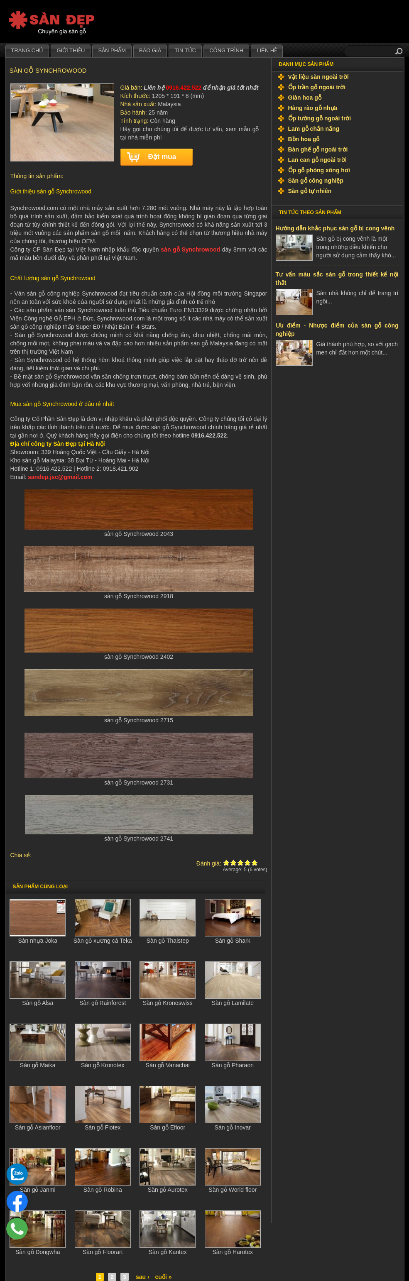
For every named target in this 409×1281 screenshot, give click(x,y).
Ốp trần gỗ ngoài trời (317, 87)
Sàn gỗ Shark (232, 940)
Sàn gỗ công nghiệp (315, 180)
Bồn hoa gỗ (304, 139)
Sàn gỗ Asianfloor (38, 1127)
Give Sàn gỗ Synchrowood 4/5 (247, 862)
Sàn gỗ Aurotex (168, 1189)
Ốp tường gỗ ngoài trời (319, 118)
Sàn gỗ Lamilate (233, 1003)
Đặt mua (162, 157)
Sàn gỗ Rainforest (102, 1003)
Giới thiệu (70, 50)
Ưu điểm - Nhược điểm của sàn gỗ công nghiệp (337, 329)
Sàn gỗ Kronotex (103, 1065)
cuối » (163, 1277)
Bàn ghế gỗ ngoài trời (318, 149)
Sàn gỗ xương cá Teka (102, 940)
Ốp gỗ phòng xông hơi (319, 170)
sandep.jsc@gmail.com (60, 477)
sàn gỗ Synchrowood (190, 249)
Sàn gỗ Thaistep (168, 940)
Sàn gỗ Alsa (37, 1003)
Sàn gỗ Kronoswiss (168, 1003)
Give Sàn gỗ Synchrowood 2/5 (233, 862)
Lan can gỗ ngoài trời (317, 159)
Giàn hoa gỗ (304, 97)
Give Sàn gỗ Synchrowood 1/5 (226, 862)
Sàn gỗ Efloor (167, 1127)
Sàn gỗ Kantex (168, 1252)
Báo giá (150, 50)
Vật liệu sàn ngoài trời (318, 76)
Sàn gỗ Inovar (233, 1127)
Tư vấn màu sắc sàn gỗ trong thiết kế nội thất (337, 278)
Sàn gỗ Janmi (38, 1189)
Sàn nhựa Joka (37, 940)
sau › (142, 1277)
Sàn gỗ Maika (38, 1065)
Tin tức (185, 50)
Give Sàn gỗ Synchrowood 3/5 (240, 862)
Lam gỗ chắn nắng (314, 128)
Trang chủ (27, 50)
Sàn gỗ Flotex (103, 1127)
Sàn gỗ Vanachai (168, 1065)
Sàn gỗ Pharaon (233, 1065)
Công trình (226, 50)
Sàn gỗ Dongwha (37, 1252)
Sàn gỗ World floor (232, 1189)
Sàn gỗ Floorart (103, 1252)
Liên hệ (267, 50)
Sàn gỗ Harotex (233, 1252)
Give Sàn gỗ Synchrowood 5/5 (254, 862)
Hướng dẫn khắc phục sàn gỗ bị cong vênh (335, 228)
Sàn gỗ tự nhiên (310, 191)
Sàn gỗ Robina (102, 1189)
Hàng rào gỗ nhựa (313, 108)
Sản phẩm (112, 50)
